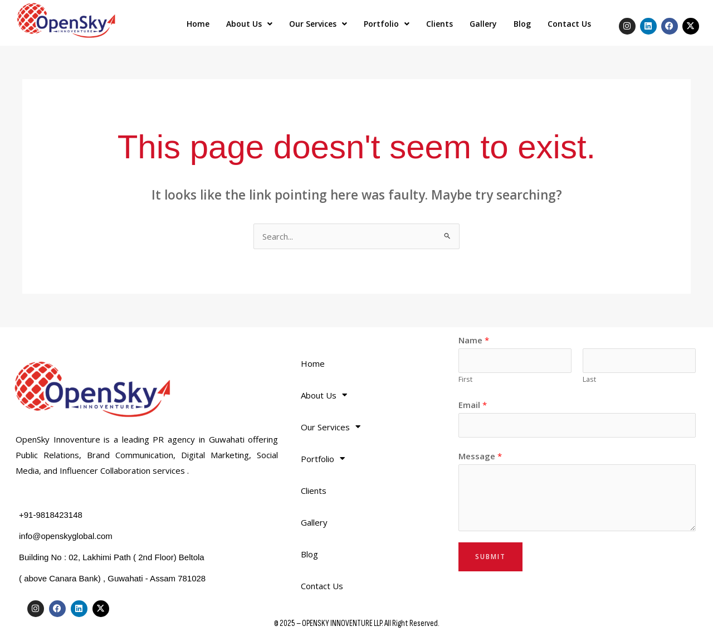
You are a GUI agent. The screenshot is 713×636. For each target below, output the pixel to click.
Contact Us (569, 23)
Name (473, 340)
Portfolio (386, 23)
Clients (439, 23)
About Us (249, 23)
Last (589, 379)
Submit (490, 556)
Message (480, 456)
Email (472, 404)
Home (198, 23)
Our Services (318, 23)
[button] (249, 24)
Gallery (483, 23)
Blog (522, 23)
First (465, 379)
